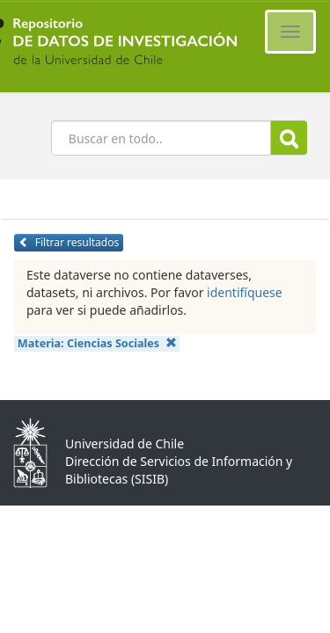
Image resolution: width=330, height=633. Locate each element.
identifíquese (244, 292)
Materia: (97, 343)
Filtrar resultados (68, 242)
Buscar (289, 138)
